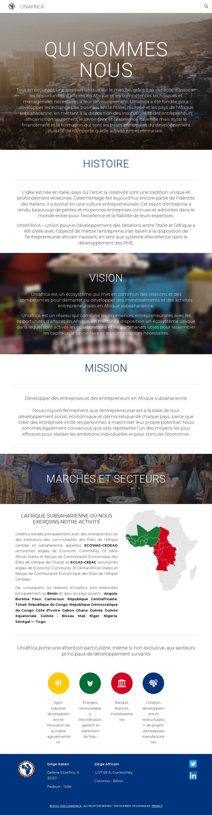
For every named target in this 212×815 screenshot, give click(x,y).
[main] (106, 59)
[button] (206, 6)
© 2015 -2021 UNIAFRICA (66, 806)
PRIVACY (157, 806)
